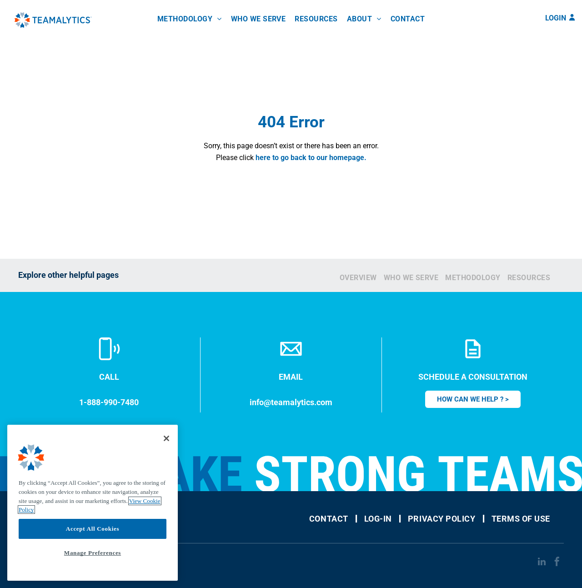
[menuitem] (189, 19)
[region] (92, 503)
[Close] (166, 438)
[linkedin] (541, 563)
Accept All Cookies (92, 528)
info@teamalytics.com (291, 402)
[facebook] (557, 563)
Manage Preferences (92, 552)
